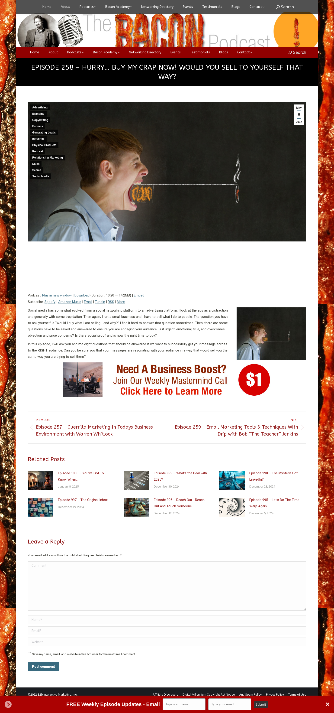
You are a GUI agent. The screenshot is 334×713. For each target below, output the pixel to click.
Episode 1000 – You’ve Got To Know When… (81, 488)
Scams (36, 181)
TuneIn (100, 313)
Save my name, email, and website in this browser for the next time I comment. (84, 665)
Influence (38, 150)
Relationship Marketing (47, 169)
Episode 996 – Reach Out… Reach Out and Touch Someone (179, 514)
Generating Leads (44, 144)
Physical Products (44, 156)
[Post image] (40, 492)
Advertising (40, 119)
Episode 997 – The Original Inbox (83, 511)
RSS (111, 313)
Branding (38, 125)
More (121, 313)
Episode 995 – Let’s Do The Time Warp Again (274, 514)
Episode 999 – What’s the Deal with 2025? (180, 488)
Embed (139, 307)
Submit (261, 704)
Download (82, 307)
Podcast (37, 163)
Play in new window (57, 307)
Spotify (50, 313)
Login (250, 6)
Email (88, 313)
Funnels (37, 138)
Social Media (40, 188)
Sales (35, 175)
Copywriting (40, 131)
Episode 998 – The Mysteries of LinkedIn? (273, 488)
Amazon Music (69, 313)
